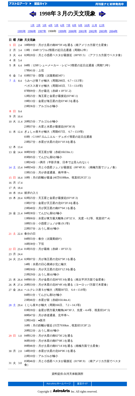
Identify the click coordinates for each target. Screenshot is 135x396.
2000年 (72, 31)
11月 (94, 25)
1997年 (42, 31)
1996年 (32, 31)
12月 (102, 25)
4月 (50, 25)
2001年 (83, 31)
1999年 (62, 31)
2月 (38, 25)
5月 (56, 25)
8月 (74, 25)
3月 (44, 25)
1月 (32, 25)
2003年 (103, 31)
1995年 (21, 31)
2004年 (113, 31)
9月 (80, 25)
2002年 (93, 31)
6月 (62, 25)
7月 (68, 25)
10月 (87, 25)
